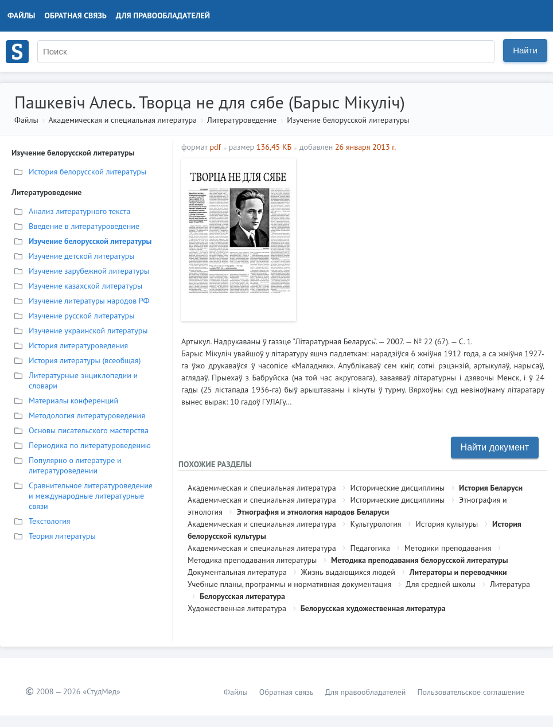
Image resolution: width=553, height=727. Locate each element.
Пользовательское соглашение (470, 692)
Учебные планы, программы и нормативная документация (289, 584)
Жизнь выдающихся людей (348, 572)
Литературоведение (241, 120)
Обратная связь (76, 15)
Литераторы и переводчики (458, 572)
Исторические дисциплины (397, 488)
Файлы (21, 15)
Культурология (375, 524)
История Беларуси (491, 488)
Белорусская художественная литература (373, 608)
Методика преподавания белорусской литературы (419, 560)
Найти (525, 50)
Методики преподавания (448, 548)
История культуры (446, 524)
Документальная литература (237, 572)
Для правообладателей (163, 15)
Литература (510, 584)
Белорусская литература (242, 596)
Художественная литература (237, 608)
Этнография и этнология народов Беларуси (313, 512)
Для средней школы (441, 584)
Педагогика (370, 548)
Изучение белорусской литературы (348, 120)
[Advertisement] (423, 238)
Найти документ (495, 447)
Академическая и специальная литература (122, 120)
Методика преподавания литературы (252, 560)
